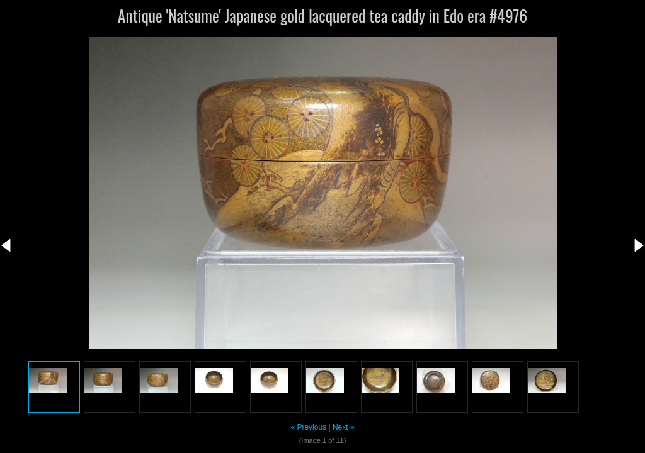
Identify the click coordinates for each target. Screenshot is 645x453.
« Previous (308, 427)
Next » (344, 427)
